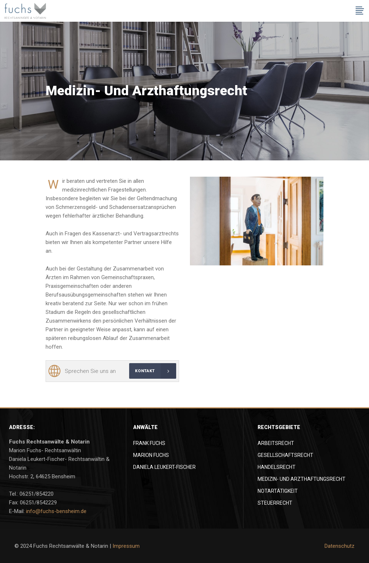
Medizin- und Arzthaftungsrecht (301, 479)
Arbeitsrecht (276, 443)
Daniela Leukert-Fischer (164, 467)
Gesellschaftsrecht (285, 455)
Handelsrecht (277, 467)
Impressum (126, 546)
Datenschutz (340, 546)
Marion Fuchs (151, 455)
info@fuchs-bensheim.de (56, 511)
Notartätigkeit (278, 491)
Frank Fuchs (149, 443)
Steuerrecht (275, 503)
